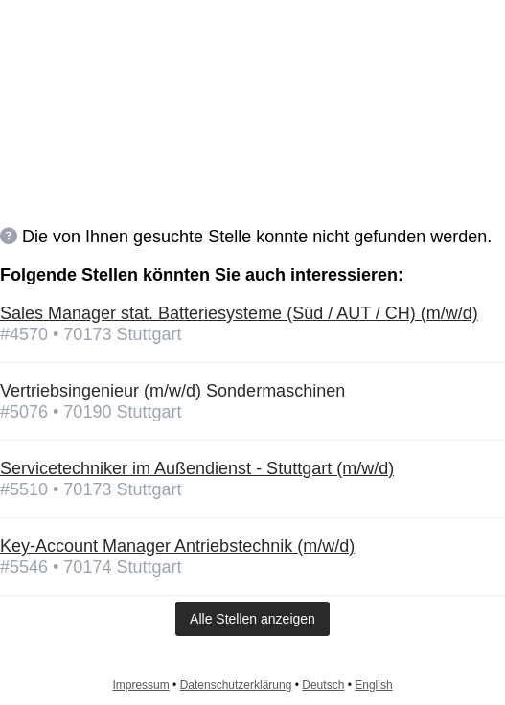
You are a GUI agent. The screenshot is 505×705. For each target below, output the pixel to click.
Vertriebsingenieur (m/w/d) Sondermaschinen (172, 390)
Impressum (140, 685)
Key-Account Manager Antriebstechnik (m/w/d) (177, 546)
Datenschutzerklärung (236, 685)
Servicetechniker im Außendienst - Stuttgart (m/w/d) (197, 468)
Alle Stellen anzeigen (252, 618)
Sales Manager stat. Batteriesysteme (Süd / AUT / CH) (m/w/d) (239, 313)
